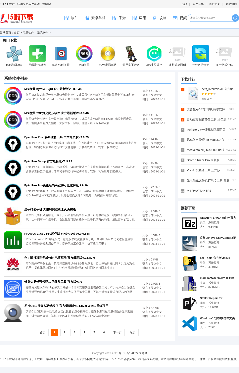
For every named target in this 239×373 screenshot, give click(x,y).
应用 (139, 18)
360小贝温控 (154, 55)
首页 (17, 32)
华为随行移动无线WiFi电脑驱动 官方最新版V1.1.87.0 (59, 257)
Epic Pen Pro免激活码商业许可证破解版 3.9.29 (56, 185)
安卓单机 (95, 18)
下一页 (117, 332)
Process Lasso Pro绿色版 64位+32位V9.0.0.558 (57, 233)
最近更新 (214, 4)
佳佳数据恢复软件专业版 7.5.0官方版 (200, 56)
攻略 (159, 18)
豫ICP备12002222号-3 (133, 353)
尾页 (132, 332)
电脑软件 (28, 32)
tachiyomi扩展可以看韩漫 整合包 (61, 56)
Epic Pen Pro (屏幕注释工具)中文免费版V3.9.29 (56, 137)
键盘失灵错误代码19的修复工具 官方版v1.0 (53, 281)
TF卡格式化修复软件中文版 (224, 56)
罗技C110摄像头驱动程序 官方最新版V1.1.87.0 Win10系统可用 (66, 305)
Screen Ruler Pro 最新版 (203, 160)
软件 (71, 18)
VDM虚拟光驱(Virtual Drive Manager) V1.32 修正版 (107, 56)
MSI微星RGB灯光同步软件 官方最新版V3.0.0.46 (56, 113)
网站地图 (231, 4)
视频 (184, 4)
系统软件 (42, 32)
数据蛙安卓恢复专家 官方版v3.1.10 (37, 56)
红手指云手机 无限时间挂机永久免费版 (50, 209)
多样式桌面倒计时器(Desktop (177, 56)
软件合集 (198, 4)
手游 (119, 18)
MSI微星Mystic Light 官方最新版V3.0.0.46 (84, 56)
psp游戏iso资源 (14, 56)
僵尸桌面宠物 (130, 55)
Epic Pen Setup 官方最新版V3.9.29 (48, 161)
